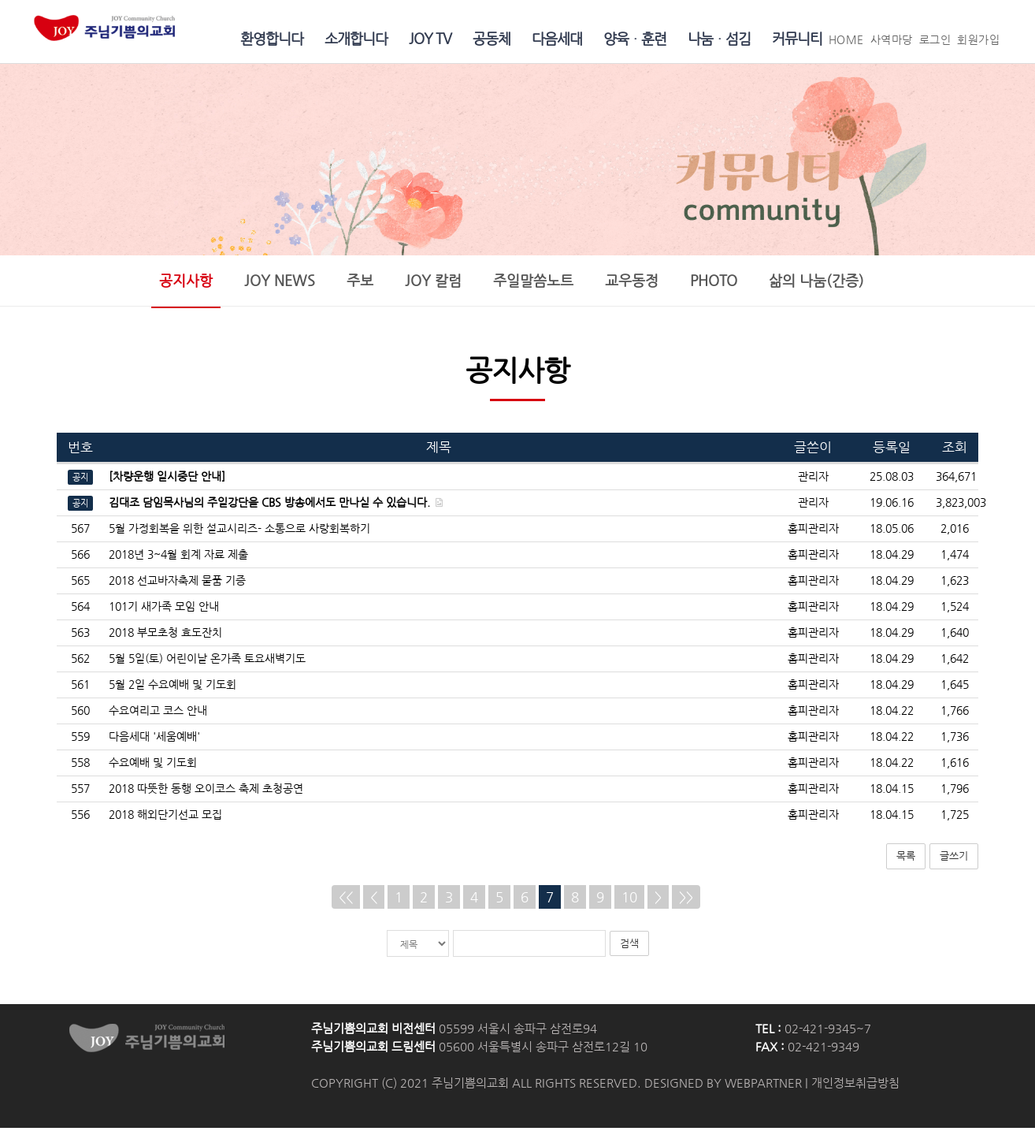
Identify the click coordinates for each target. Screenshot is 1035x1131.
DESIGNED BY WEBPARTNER (723, 1086)
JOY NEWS (279, 283)
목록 (905, 859)
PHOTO (713, 283)
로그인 (935, 40)
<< (346, 900)
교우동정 (631, 283)
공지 (80, 480)
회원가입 (978, 40)
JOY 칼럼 (433, 283)
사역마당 (891, 40)
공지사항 (186, 283)
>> (686, 900)
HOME (846, 40)
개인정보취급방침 (855, 1086)
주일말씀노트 (533, 283)
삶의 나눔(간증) (816, 283)
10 (629, 900)
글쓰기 (954, 859)
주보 (360, 283)
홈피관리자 (813, 531)
